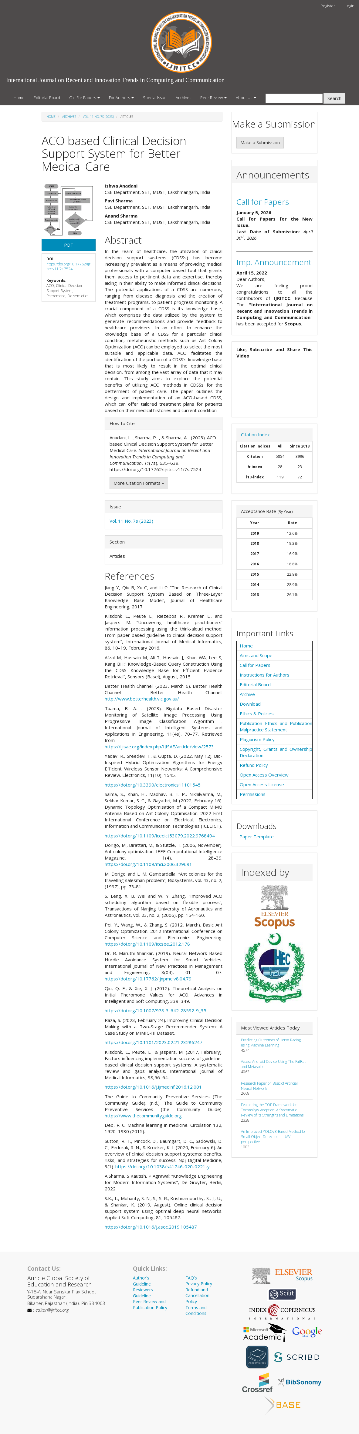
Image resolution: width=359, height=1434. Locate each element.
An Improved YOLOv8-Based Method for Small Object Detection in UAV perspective (273, 1136)
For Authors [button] (121, 97)
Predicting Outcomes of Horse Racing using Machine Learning (271, 1042)
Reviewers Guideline (143, 1293)
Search (334, 98)
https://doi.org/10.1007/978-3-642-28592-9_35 (155, 1010)
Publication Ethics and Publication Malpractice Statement (276, 726)
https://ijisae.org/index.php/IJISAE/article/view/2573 (159, 747)
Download (250, 704)
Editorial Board (47, 97)
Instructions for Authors (265, 675)
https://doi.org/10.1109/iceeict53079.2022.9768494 (160, 836)
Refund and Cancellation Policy (197, 1295)
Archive (247, 694)
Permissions (253, 794)
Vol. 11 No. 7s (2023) (98, 117)
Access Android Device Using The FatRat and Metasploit (273, 1064)
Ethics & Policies (257, 713)
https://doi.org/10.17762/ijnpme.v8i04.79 (148, 979)
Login (349, 5)
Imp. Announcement (273, 262)
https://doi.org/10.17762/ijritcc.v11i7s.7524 (68, 266)
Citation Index (255, 434)
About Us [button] (246, 97)
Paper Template (256, 836)
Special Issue (155, 97)
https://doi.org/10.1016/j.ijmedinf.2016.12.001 (153, 1087)
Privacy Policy (198, 1283)
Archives (183, 97)
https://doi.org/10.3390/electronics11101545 (153, 785)
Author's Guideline (142, 1281)
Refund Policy (254, 765)
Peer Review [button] (213, 97)
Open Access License (262, 784)
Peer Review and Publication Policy (150, 1304)
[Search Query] (294, 98)
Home (19, 97)
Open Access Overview (264, 775)
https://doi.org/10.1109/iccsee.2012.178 (147, 944)
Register (327, 5)
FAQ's (191, 1278)
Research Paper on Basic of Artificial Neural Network (269, 1086)
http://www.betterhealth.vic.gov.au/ (142, 699)
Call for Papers (262, 201)
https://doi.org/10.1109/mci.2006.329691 (148, 864)
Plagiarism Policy (257, 739)
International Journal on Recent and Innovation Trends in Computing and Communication (115, 80)
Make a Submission (260, 142)
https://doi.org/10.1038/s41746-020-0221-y (162, 1166)
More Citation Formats (138, 483)
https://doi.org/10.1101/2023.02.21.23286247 (153, 1042)
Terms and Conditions (196, 1310)
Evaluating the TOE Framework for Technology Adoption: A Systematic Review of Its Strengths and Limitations (272, 1110)
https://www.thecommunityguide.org (143, 1116)
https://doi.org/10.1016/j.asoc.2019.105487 (151, 1227)
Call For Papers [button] (84, 97)
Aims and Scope (256, 655)
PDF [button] (68, 245)
